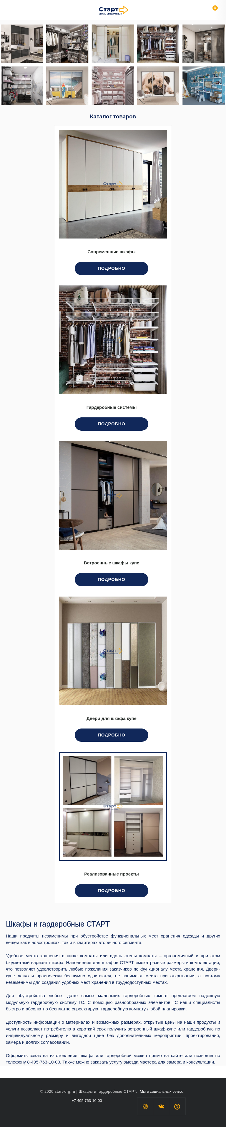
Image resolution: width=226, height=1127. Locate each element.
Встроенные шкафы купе (111, 563)
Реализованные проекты (111, 874)
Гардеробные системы (112, 407)
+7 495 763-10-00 (87, 1100)
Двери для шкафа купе (112, 718)
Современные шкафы (111, 251)
